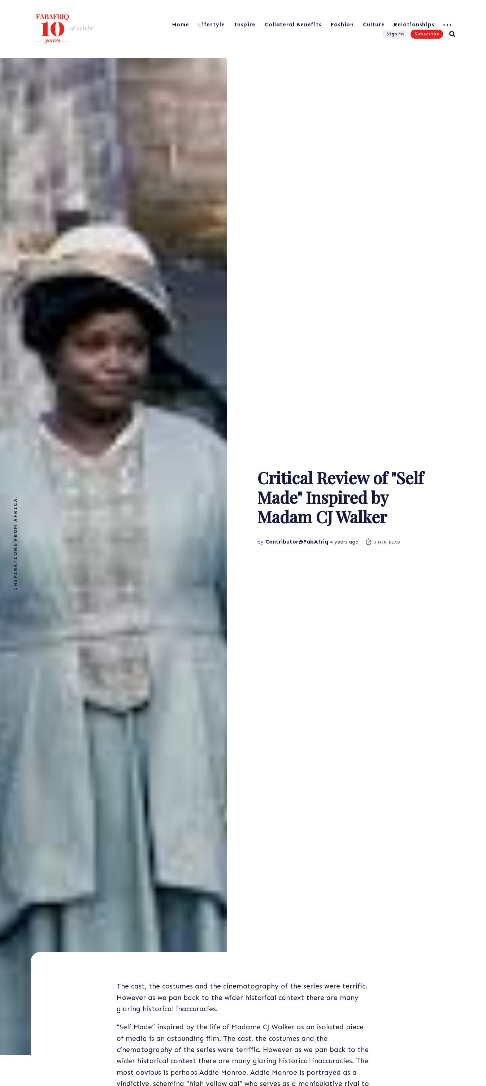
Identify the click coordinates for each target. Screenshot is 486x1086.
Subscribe (427, 33)
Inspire (245, 24)
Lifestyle (211, 24)
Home (180, 24)
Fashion (342, 24)
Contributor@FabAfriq (296, 541)
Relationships (414, 24)
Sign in (395, 33)
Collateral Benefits (293, 24)
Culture (374, 24)
